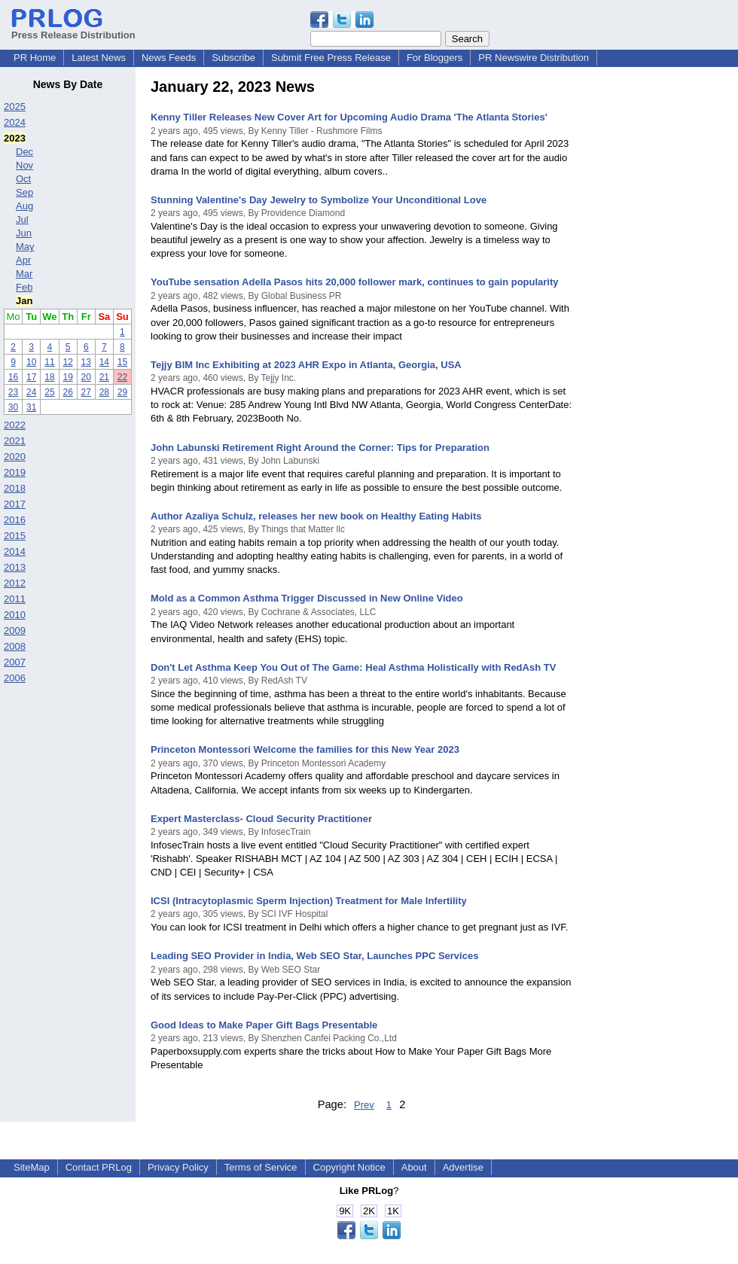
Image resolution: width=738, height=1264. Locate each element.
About (414, 1167)
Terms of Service (260, 1167)
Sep (24, 192)
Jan (24, 300)
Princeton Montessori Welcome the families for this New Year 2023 (305, 749)
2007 (15, 662)
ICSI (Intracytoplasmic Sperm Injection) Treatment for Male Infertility (309, 900)
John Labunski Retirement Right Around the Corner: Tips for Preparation (320, 447)
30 (13, 407)
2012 (15, 583)
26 (67, 392)
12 (67, 362)
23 (13, 392)
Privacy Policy (178, 1167)
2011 (15, 599)
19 (67, 377)
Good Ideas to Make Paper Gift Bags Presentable (264, 1025)
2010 (15, 614)
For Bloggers (434, 57)
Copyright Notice (349, 1167)
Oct (23, 178)
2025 (15, 106)
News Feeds (169, 57)
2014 (15, 551)
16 (13, 377)
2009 (15, 630)
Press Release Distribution (73, 29)
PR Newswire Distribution (533, 57)
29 (122, 392)
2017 (15, 504)
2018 (15, 488)
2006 (15, 678)
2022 (15, 425)
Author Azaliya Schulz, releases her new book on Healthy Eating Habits (316, 516)
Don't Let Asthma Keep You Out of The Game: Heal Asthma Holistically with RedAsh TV (353, 667)
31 (31, 407)
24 (31, 392)
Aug (24, 206)
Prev (364, 1104)
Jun (24, 233)
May (25, 246)
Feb (24, 287)
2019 (15, 472)
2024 (15, 122)
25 (49, 392)
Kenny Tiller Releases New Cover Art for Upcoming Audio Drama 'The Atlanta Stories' (349, 117)
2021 (15, 440)
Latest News (99, 57)
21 (104, 377)
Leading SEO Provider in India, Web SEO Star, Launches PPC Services (314, 955)
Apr (23, 260)
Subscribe (233, 57)
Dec (24, 151)
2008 (15, 646)
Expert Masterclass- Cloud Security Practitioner (261, 818)
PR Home (35, 57)
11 (49, 362)
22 (122, 377)
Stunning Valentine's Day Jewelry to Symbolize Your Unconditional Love (318, 200)
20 (86, 377)
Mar (24, 273)
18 (49, 377)
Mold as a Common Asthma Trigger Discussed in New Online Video (307, 598)
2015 (15, 535)
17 (31, 377)
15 (122, 362)
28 (104, 392)
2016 (15, 519)
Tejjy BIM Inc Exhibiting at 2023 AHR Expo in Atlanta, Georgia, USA (306, 364)
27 (86, 392)
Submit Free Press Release (331, 57)
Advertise (463, 1167)
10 (31, 362)
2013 (15, 567)
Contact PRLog (99, 1167)
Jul (22, 219)
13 (86, 362)
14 (104, 362)
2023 (15, 138)
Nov (24, 165)
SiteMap (32, 1167)
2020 (15, 456)
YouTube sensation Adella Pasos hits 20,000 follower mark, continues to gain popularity (355, 282)
